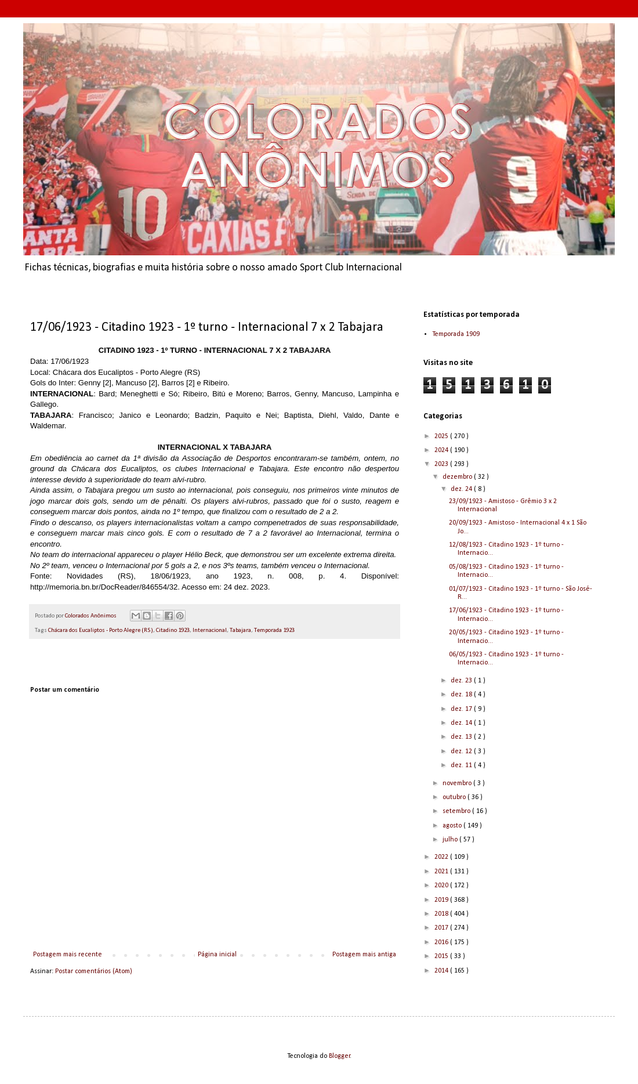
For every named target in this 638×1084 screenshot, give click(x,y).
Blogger (339, 1056)
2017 (442, 927)
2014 (442, 970)
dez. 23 (462, 680)
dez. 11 (462, 765)
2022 (442, 857)
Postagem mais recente (67, 954)
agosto (453, 825)
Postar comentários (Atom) (93, 971)
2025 (442, 436)
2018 (442, 913)
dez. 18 (462, 694)
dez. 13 (462, 736)
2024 (442, 450)
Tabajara (240, 630)
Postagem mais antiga (364, 954)
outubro (455, 797)
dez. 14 (462, 723)
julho (451, 839)
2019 (442, 900)
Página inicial (217, 954)
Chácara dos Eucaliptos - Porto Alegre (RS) (100, 630)
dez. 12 (462, 751)
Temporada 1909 (456, 334)
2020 (442, 885)
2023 (442, 464)
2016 (442, 942)
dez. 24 (462, 489)
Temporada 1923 (274, 630)
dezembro (458, 477)
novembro (458, 783)
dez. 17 (462, 709)
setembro (457, 811)
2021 (442, 871)
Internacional (210, 630)
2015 (442, 956)
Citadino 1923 (173, 630)
